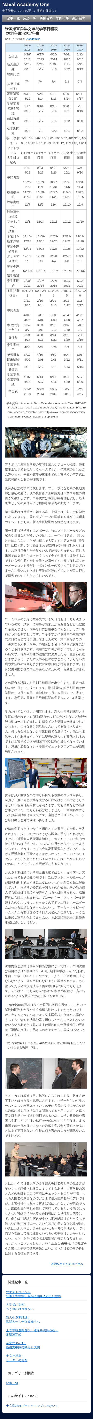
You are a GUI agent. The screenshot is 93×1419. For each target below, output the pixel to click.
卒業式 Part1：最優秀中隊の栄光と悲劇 (23, 1345)
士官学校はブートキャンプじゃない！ (32, 1406)
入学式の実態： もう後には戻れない (20, 1307)
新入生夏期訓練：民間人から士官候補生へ (23, 1320)
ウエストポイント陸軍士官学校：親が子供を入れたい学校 (33, 1294)
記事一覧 (13, 18)
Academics (33, 38)
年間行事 (62, 18)
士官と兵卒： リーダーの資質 (17, 1358)
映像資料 (46, 18)
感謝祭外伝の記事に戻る (67, 1264)
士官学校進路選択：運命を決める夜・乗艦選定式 (32, 1332)
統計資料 (78, 18)
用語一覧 (29, 18)
